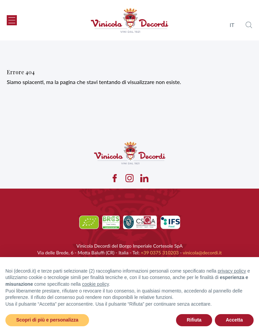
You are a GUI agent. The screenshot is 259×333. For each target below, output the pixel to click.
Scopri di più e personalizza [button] (47, 320)
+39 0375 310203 (160, 252)
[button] (12, 20)
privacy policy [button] (232, 271)
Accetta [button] (234, 320)
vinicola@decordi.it (202, 252)
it (232, 25)
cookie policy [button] (95, 284)
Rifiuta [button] (194, 320)
